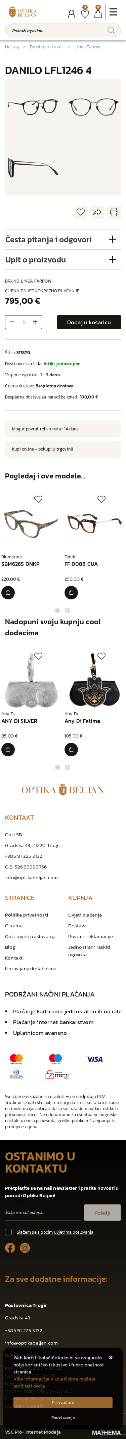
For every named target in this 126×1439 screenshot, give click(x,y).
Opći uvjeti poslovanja (30, 936)
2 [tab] (67, 610)
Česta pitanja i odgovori (48, 239)
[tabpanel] (31, 547)
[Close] (63, 1402)
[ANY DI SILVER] (8, 749)
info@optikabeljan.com (31, 877)
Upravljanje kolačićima (30, 968)
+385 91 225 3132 (23, 856)
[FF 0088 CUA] (71, 592)
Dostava (77, 925)
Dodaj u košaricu (89, 322)
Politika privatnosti (26, 915)
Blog (10, 947)
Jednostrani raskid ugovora (89, 950)
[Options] (63, 1417)
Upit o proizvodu (35, 259)
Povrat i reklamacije (90, 936)
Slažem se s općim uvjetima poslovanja (55, 1232)
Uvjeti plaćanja (85, 915)
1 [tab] (57, 610)
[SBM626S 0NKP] (8, 592)
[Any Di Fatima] (71, 749)
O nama (14, 925)
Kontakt (14, 958)
